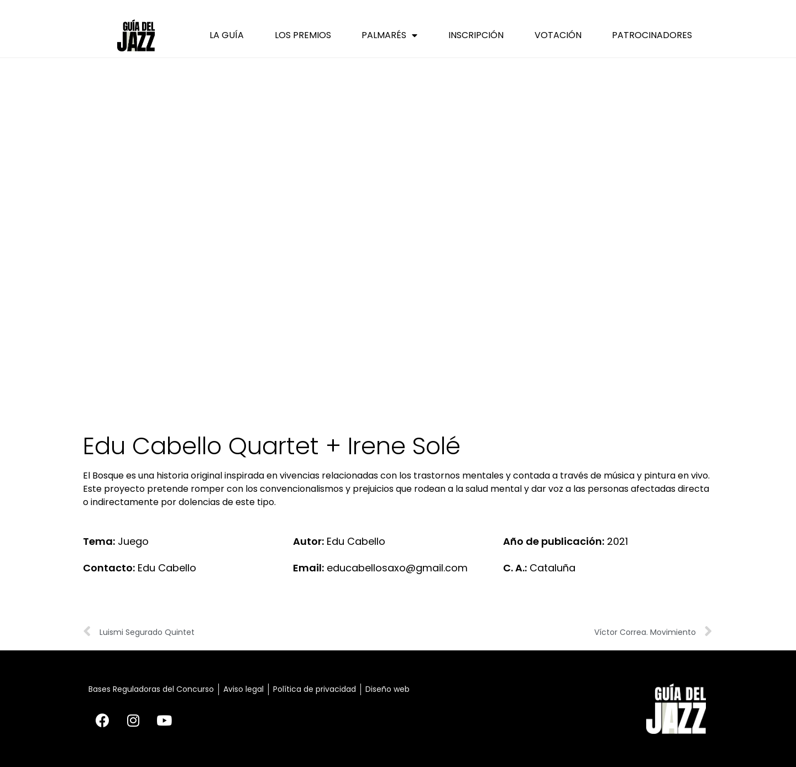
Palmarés (389, 35)
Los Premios (303, 35)
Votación (558, 35)
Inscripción (476, 35)
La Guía (227, 35)
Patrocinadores (652, 35)
